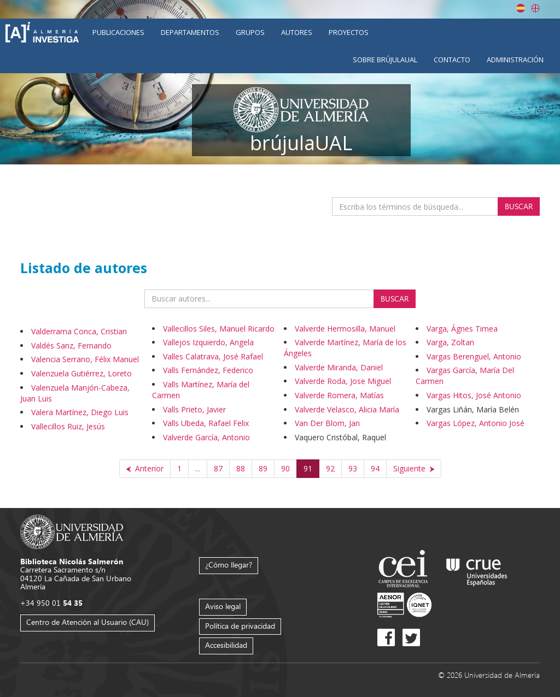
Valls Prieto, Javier (194, 409)
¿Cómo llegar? (228, 564)
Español (520, 8)
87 (218, 468)
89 (263, 468)
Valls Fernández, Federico (208, 370)
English (535, 8)
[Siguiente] (413, 468)
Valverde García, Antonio (206, 437)
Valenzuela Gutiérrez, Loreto (81, 373)
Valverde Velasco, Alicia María (347, 409)
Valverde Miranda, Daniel (339, 367)
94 (375, 468)
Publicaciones (118, 32)
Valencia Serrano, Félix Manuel (85, 359)
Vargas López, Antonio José (475, 423)
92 (330, 468)
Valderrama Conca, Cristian (79, 331)
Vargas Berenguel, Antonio (474, 356)
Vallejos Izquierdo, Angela (208, 342)
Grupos (250, 32)
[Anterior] (145, 468)
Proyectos (349, 32)
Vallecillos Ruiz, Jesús (68, 426)
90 (285, 468)
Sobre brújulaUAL (385, 59)
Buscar (519, 206)
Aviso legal (223, 606)
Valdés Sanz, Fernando (71, 345)
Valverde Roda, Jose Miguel (343, 381)
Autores (296, 32)
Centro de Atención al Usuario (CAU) (87, 622)
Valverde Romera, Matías (339, 395)
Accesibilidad (226, 645)
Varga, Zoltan (450, 342)
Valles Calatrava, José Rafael (213, 356)
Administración (515, 59)
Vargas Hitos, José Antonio (474, 395)
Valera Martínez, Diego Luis (80, 412)
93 (352, 468)
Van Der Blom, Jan (327, 423)
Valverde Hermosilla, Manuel (345, 328)
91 (308, 468)
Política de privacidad (240, 626)
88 (240, 468)
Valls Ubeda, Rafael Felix (206, 423)
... (197, 468)
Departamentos (190, 32)
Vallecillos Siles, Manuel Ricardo (219, 328)
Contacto (452, 59)
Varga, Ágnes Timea (462, 328)
